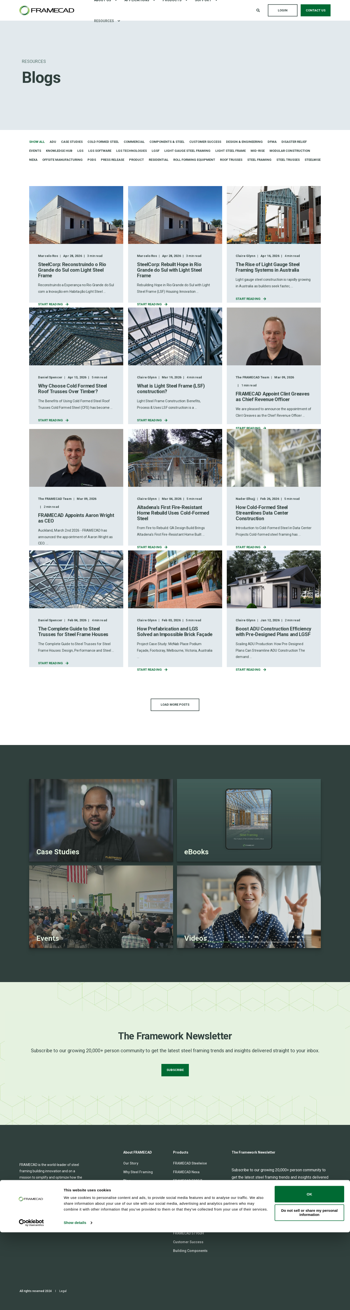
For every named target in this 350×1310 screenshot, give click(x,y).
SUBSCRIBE (175, 1070)
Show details (75, 1300)
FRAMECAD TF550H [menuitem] (188, 1207)
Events (35, 151)
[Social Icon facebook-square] (41, 1221)
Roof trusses (231, 160)
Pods (92, 160)
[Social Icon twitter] (51, 1221)
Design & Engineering (244, 142)
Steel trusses (288, 160)
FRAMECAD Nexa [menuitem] (186, 1172)
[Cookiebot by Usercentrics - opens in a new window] (31, 1300)
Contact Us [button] (315, 10)
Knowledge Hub (59, 151)
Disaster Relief (294, 142)
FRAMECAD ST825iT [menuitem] (188, 1216)
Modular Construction (290, 151)
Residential (158, 160)
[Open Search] (258, 10)
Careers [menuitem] (129, 1189)
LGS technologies (131, 151)
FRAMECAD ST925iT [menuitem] (188, 1224)
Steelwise (313, 160)
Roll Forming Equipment (194, 160)
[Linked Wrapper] (101, 820)
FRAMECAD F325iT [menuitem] (187, 1181)
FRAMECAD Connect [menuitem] (139, 1198)
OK (309, 1272)
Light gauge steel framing (187, 151)
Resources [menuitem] (104, 21)
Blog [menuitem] (127, 1181)
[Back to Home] (46, 10)
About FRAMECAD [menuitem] (137, 1152)
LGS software (99, 151)
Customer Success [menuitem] (188, 1242)
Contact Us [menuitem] (131, 1216)
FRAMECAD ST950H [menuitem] (188, 1233)
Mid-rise (258, 151)
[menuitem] (118, 20)
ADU (53, 142)
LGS (80, 151)
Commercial (134, 142)
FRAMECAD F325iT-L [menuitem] (189, 1189)
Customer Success (205, 142)
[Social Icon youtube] (59, 1221)
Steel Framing (259, 160)
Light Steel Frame (230, 151)
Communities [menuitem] (134, 1207)
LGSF (155, 151)
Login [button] (283, 10)
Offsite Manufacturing (62, 160)
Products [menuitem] (180, 1152)
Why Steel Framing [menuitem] (138, 1172)
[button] (175, 705)
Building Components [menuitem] (190, 1251)
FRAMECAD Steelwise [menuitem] (190, 1163)
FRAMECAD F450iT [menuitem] (187, 1198)
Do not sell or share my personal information (309, 1290)
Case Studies (72, 142)
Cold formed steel (103, 142)
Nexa (33, 160)
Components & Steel (166, 142)
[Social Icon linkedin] (22, 1221)
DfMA (272, 142)
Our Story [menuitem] (130, 1163)
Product (136, 160)
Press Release (112, 160)
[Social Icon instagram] (31, 1221)
